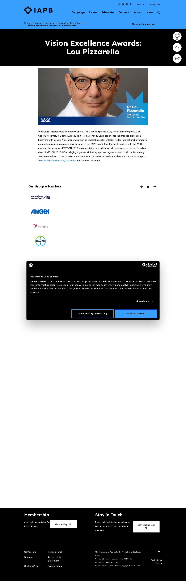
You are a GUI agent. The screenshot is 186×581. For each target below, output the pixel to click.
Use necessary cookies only (92, 313)
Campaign (75, 12)
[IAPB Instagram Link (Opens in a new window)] (130, 4)
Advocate (106, 12)
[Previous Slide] (142, 187)
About (137, 12)
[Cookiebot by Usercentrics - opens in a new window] (144, 265)
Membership (155, 4)
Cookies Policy (31, 566)
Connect (122, 12)
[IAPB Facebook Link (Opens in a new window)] (123, 4)
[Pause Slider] (148, 187)
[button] (140, 4)
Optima (158, 563)
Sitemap (28, 557)
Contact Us (30, 552)
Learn (91, 12)
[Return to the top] (159, 552)
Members (50, 23)
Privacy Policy (55, 566)
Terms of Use (55, 552)
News (149, 12)
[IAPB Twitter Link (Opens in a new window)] (119, 4)
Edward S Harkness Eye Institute (59, 160)
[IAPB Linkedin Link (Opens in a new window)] (126, 4)
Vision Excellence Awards (71, 23)
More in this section (146, 24)
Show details (142, 301)
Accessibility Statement (54, 559)
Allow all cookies (136, 313)
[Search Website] (158, 13)
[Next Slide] (155, 187)
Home (27, 23)
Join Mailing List (146, 527)
